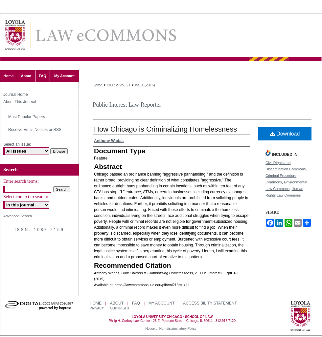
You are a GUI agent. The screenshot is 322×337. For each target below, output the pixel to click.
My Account (162, 303)
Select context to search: (25, 196)
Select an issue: (17, 144)
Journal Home (15, 94)
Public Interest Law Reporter (127, 104)
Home (97, 85)
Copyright (119, 308)
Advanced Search (17, 216)
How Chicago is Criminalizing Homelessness (165, 129)
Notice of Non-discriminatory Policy (170, 328)
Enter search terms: (21, 181)
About (117, 303)
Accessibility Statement (210, 303)
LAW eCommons (105, 35)
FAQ (136, 303)
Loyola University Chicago (300, 316)
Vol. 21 (124, 85)
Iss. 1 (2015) (145, 85)
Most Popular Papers (26, 117)
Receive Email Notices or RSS (34, 129)
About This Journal (19, 101)
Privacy (97, 308)
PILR (111, 85)
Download (285, 134)
